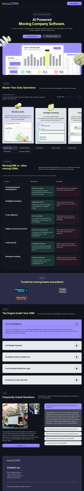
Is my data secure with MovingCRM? (56, 443)
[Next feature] (80, 96)
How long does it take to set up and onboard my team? (61, 429)
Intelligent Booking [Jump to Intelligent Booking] (24, 148)
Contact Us (21, 445)
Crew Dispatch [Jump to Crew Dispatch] (39, 148)
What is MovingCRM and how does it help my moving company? (61, 406)
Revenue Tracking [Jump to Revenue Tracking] (24, 151)
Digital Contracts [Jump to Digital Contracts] (56, 148)
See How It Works (52, 36)
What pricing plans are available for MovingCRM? (60, 438)
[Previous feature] (76, 96)
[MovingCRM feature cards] (42, 123)
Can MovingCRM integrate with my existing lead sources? (62, 433)
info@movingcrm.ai (16, 472)
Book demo (74, 3)
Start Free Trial (32, 36)
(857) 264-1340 (15, 474)
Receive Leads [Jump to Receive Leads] (7, 148)
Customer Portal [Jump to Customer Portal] (72, 148)
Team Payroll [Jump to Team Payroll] (7, 151)
